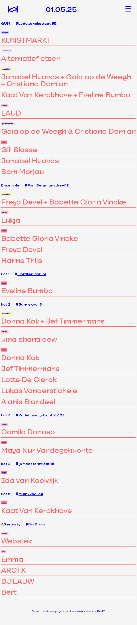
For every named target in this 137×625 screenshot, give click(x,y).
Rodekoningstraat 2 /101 (40, 415)
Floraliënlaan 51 (30, 274)
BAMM (101, 611)
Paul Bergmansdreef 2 (47, 185)
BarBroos (36, 524)
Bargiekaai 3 (29, 305)
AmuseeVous (78, 611)
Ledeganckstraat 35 (36, 24)
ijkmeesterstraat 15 (35, 464)
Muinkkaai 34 (29, 494)
